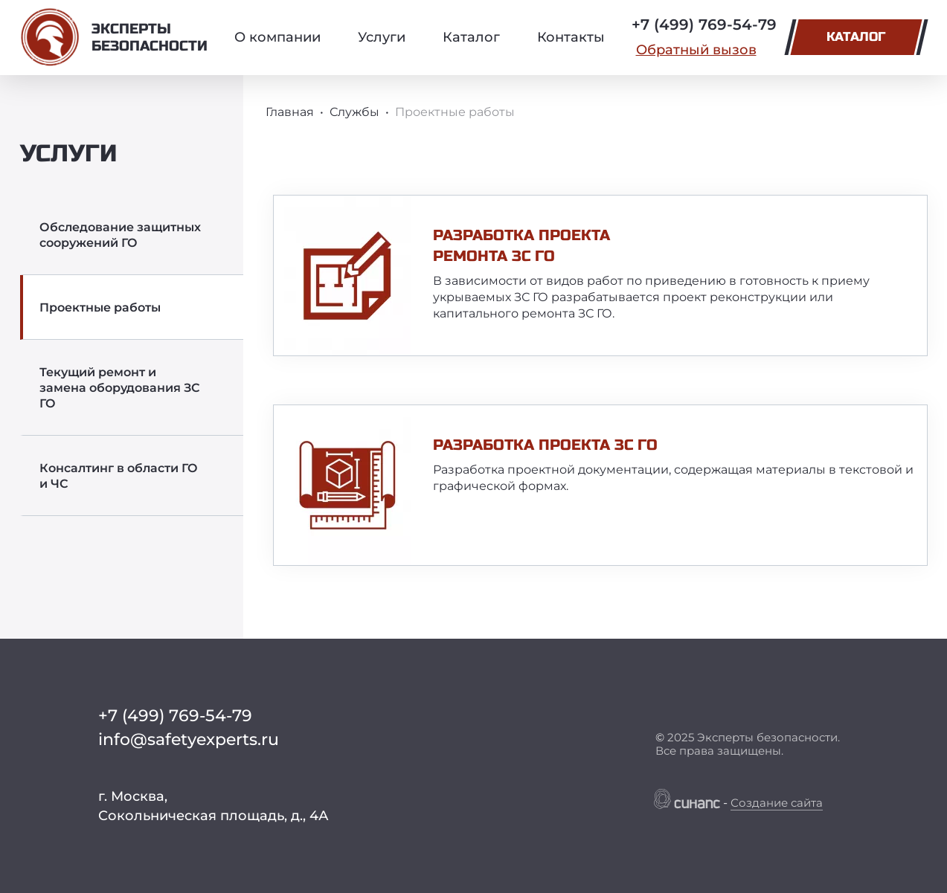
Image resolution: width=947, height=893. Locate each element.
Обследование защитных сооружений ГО (120, 235)
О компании (277, 37)
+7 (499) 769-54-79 (704, 24)
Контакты (571, 37)
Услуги (381, 37)
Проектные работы (100, 307)
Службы (354, 112)
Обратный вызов (696, 50)
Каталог (471, 37)
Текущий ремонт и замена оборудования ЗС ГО (119, 387)
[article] (600, 275)
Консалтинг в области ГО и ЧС (118, 476)
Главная (290, 112)
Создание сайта (777, 803)
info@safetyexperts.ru (188, 739)
